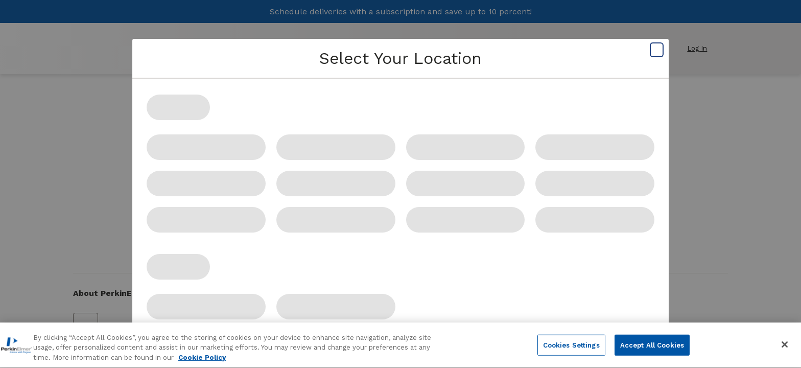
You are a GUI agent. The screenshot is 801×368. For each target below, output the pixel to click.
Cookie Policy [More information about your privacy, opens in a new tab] (202, 362)
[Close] (784, 348)
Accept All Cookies (652, 349)
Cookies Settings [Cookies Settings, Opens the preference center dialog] (571, 349)
